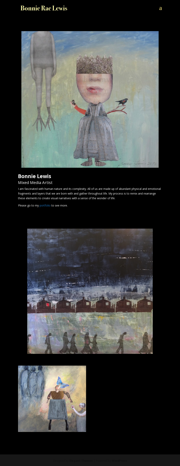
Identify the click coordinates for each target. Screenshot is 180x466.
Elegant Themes (81, 460)
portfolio (45, 205)
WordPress (119, 460)
